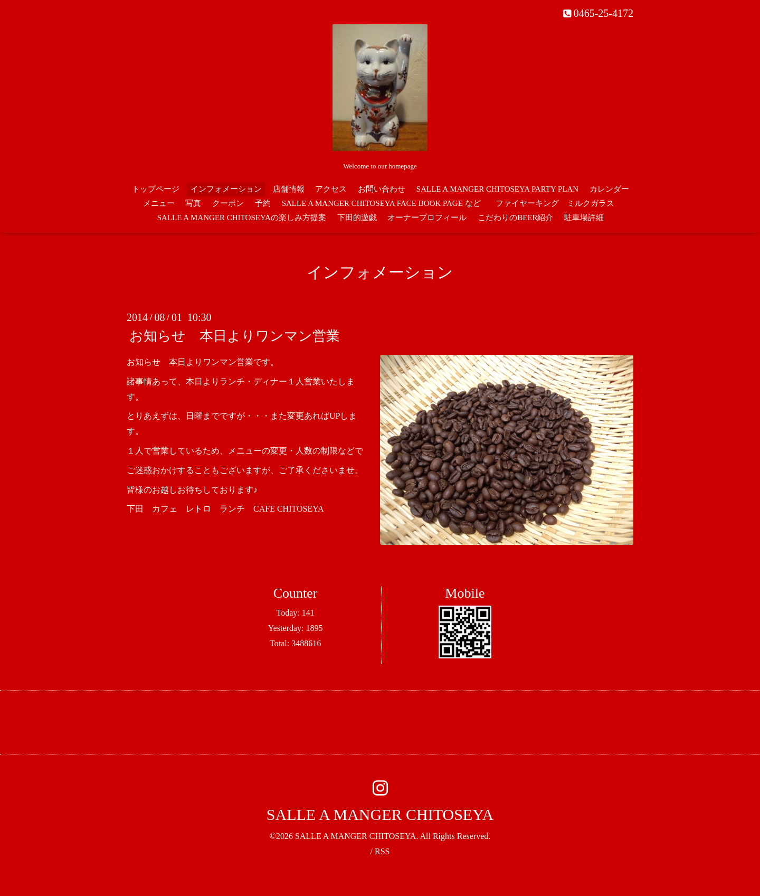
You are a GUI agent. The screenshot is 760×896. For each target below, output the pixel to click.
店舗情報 (289, 189)
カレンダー (609, 189)
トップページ (155, 189)
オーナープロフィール (427, 217)
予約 (263, 203)
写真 (193, 203)
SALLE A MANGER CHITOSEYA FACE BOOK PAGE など (381, 203)
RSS (382, 851)
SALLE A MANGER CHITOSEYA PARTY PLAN (497, 189)
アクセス (331, 189)
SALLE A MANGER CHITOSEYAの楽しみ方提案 (241, 217)
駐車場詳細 (584, 217)
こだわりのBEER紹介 (515, 217)
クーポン (228, 203)
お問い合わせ (381, 189)
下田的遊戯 (357, 217)
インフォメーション (226, 189)
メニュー (159, 203)
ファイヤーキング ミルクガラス (559, 203)
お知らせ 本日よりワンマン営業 (234, 336)
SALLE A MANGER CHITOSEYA (380, 814)
